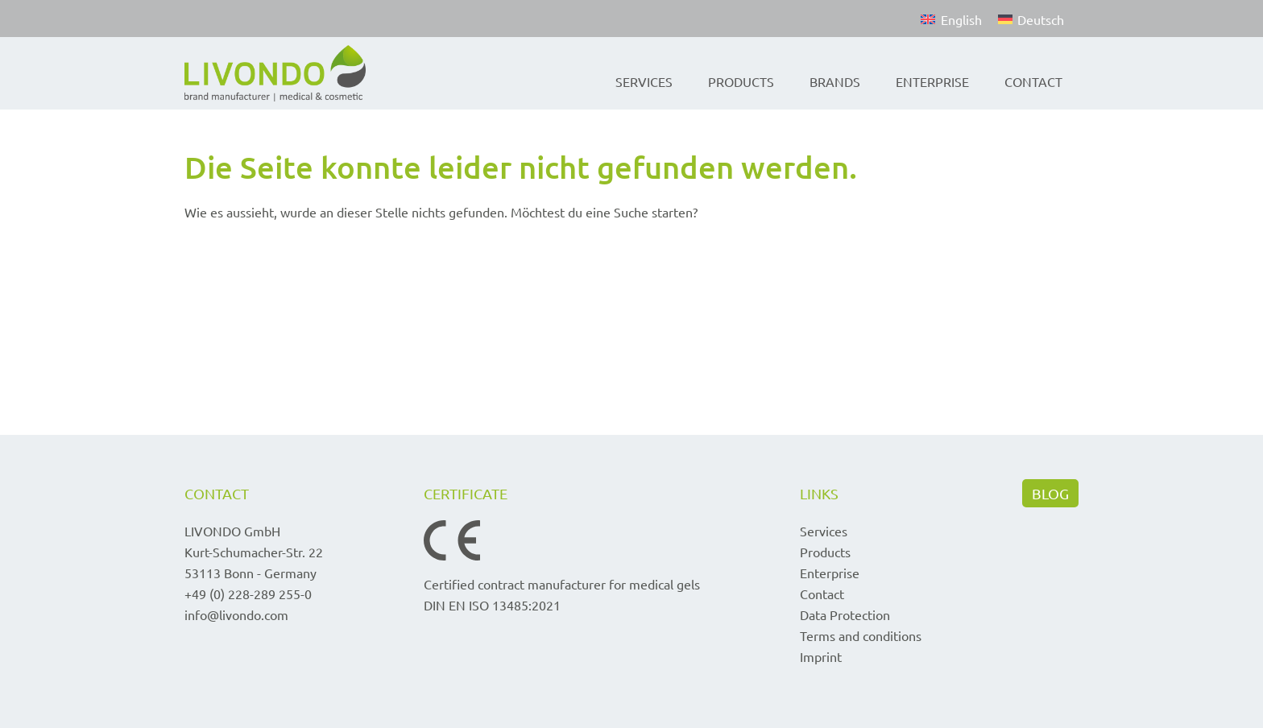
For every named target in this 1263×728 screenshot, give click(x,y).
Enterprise (932, 81)
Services (644, 81)
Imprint (821, 656)
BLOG (1050, 493)
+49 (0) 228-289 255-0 (248, 593)
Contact (1033, 81)
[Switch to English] (951, 18)
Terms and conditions (860, 635)
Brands (835, 81)
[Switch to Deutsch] (1031, 18)
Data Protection (845, 614)
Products (741, 81)
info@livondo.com (236, 614)
